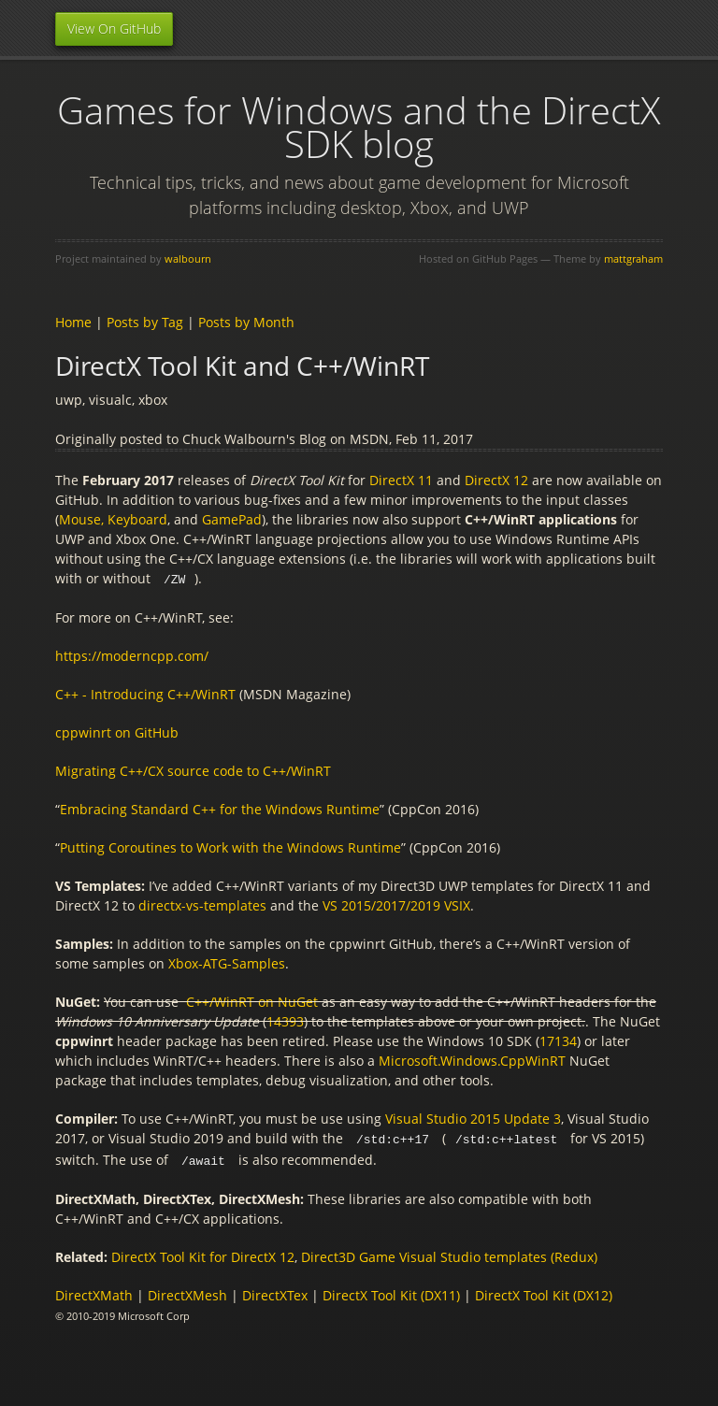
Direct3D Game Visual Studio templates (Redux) (449, 1254)
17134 (558, 1040)
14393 (285, 1020)
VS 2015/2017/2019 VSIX (396, 904)
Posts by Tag (145, 322)
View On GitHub (114, 28)
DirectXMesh (187, 1292)
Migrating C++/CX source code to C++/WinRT (193, 770)
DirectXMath (94, 1292)
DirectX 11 (401, 480)
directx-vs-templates (202, 904)
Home (73, 322)
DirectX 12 (496, 480)
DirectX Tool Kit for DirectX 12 (202, 1254)
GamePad (232, 519)
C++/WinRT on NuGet (252, 1001)
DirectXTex (275, 1292)
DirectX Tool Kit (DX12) (543, 1292)
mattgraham (633, 258)
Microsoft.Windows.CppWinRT (472, 1060)
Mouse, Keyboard (113, 519)
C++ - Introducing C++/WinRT (145, 693)
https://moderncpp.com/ (131, 655)
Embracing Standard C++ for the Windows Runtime (220, 808)
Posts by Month (246, 322)
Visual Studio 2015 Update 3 (473, 1117)
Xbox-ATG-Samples (226, 962)
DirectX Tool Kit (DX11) (391, 1292)
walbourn (188, 258)
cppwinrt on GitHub (117, 731)
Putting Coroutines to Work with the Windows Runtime (230, 846)
